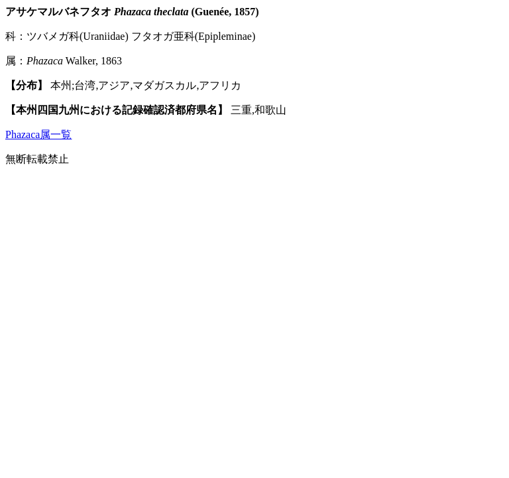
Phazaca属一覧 (38, 134)
